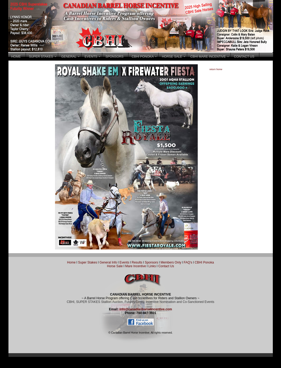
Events (124, 262)
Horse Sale (115, 266)
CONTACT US (244, 56)
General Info (109, 262)
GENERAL (68, 56)
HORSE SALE (172, 56)
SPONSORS (114, 56)
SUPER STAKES (41, 56)
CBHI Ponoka (204, 262)
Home (71, 262)
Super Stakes (87, 262)
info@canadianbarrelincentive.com (145, 309)
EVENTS (91, 56)
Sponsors (151, 262)
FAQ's (188, 262)
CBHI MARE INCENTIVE (208, 56)
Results (137, 262)
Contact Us (166, 266)
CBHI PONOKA (143, 56)
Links (152, 266)
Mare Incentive (135, 266)
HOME (16, 56)
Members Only (171, 262)
